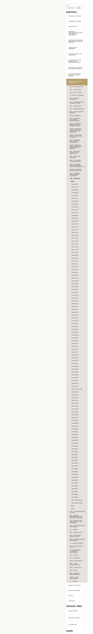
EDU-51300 (75, 235)
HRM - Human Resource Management (77, 540)
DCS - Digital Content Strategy (77, 112)
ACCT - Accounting (75, 89)
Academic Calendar (75, 21)
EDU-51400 (75, 241)
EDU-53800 (75, 335)
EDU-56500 (75, 392)
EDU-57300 (75, 403)
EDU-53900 (75, 338)
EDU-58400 (75, 429)
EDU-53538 (75, 318)
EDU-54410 (75, 357)
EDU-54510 (75, 363)
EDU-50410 (75, 198)
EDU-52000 (75, 255)
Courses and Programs (73, 48)
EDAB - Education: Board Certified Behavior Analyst (75, 125)
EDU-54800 (75, 372)
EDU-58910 (75, 449)
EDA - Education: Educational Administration (75, 119)
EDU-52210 (75, 264)
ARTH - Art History (76, 92)
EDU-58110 (75, 417)
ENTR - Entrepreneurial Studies (77, 512)
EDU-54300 (75, 349)
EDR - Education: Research (75, 157)
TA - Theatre (74, 581)
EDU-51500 (75, 244)
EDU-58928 (75, 474)
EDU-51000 (75, 224)
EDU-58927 (75, 471)
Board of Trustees (75, 585)
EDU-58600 (75, 437)
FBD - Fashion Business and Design (77, 526)
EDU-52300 (75, 266)
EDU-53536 (75, 312)
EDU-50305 (75, 195)
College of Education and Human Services (76, 68)
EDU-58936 (75, 497)
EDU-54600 (75, 366)
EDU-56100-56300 (77, 389)
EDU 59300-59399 (77, 503)
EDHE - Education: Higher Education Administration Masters (75, 146)
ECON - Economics (75, 115)
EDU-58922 (75, 457)
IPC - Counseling (75, 558)
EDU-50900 (75, 215)
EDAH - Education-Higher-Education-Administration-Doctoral (76, 130)
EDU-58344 (75, 426)
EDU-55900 (75, 386)
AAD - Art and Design (76, 86)
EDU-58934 (75, 491)
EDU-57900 (75, 414)
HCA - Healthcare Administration (75, 536)
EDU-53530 (75, 295)
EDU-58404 (75, 431)
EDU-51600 (75, 246)
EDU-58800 (75, 443)
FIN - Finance (74, 529)
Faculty (71, 595)
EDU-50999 (75, 221)
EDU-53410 (75, 292)
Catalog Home (73, 611)
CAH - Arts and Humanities (74, 98)
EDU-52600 (75, 275)
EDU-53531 (75, 298)
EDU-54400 (75, 355)
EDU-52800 (75, 281)
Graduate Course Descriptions (75, 82)
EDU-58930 (75, 480)
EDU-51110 (75, 229)
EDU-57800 (75, 412)
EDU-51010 (75, 227)
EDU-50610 (75, 207)
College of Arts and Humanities (75, 54)
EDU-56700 (75, 397)
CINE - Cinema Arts (76, 106)
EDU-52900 (75, 283)
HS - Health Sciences (76, 543)
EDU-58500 (75, 434)
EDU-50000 (75, 184)
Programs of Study (75, 16)
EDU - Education (75, 178)
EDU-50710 (75, 212)
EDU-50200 (75, 190)
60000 (72, 505)
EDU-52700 (75, 278)
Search (78, 8)
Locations (72, 600)
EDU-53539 (75, 320)
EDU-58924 (75, 463)
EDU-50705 (75, 209)
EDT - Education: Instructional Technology (75, 174)
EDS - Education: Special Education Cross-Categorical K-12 (77, 165)
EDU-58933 (75, 488)
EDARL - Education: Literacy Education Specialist (76, 136)
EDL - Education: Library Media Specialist (75, 152)
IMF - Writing (74, 555)
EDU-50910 (75, 218)
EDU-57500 (75, 406)
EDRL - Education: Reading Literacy (75, 161)
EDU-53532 (75, 301)
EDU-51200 (75, 232)
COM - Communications (77, 109)
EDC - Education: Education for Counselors (75, 141)
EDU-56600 (75, 394)
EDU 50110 (75, 187)
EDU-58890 (75, 446)
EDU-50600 (75, 204)
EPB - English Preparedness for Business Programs (76, 516)
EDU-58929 (75, 477)
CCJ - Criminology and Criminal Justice (77, 102)
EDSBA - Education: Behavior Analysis (76, 170)
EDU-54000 (75, 340)
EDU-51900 (75, 252)
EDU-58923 (75, 460)
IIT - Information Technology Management (75, 551)
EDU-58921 (75, 454)
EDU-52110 (75, 261)
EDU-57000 (75, 400)
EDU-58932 (75, 486)
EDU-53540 (75, 323)
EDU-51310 (75, 238)
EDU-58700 (75, 440)
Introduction (73, 26)
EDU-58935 (75, 494)
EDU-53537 (75, 315)
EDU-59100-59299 (77, 500)
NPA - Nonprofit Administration (75, 574)
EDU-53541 (75, 326)
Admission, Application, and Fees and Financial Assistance (76, 33)
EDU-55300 (75, 383)
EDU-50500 (75, 201)
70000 (72, 508)
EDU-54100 (75, 343)
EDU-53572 (75, 332)
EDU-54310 (75, 352)
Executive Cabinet (74, 590)
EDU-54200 (75, 346)
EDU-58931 (75, 483)
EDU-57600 (75, 409)
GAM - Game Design (76, 532)
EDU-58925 (75, 466)
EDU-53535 (75, 309)
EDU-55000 (75, 377)
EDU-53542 (75, 329)
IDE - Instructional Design (76, 546)
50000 (72, 181)
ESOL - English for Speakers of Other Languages (76, 521)
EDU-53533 (75, 303)
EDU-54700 (75, 369)
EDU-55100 (75, 380)
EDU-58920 (75, 451)
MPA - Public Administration (75, 564)
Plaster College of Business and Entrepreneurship (75, 61)
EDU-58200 (75, 420)
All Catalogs (73, 624)
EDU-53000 (75, 286)
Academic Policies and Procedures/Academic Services (76, 41)
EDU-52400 (75, 269)
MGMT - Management (76, 560)
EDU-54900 (75, 375)
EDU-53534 (75, 306)
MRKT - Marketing (75, 567)
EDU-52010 (75, 258)
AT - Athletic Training (77, 95)
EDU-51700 (75, 249)
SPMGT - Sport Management (74, 578)
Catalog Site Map (74, 617)
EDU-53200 (75, 289)
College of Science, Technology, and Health (75, 75)
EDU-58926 (75, 468)
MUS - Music (73, 570)
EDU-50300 (75, 192)
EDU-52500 (75, 272)
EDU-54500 (75, 360)
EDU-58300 (75, 423)
